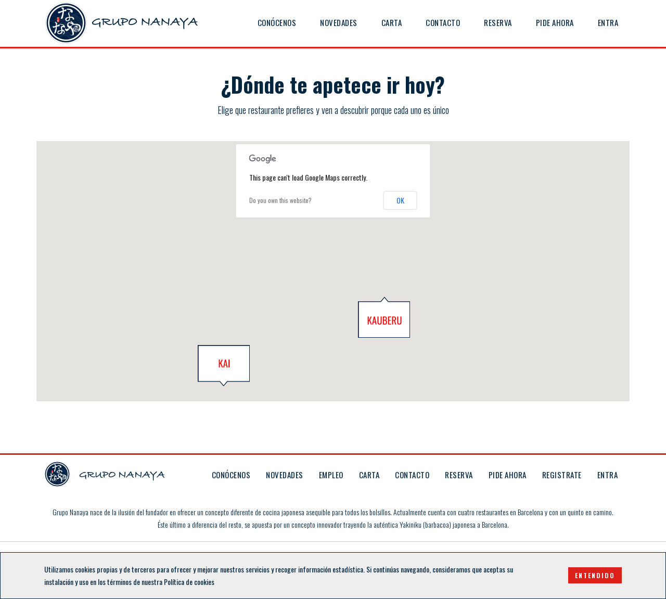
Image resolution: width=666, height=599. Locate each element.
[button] (224, 365)
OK (400, 200)
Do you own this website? (280, 200)
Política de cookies (189, 581)
